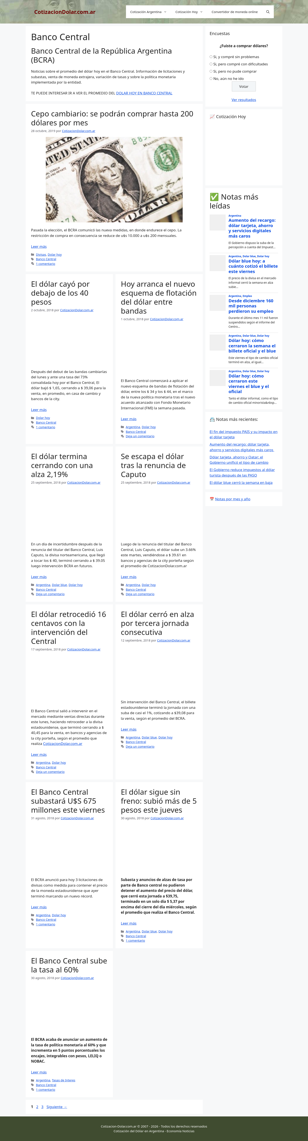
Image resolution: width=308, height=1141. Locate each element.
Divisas (41, 255)
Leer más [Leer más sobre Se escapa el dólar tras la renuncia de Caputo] (128, 576)
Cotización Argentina (150, 11)
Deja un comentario (140, 436)
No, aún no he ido (228, 78)
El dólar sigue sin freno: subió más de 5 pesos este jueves (159, 801)
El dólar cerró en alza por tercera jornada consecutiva (157, 623)
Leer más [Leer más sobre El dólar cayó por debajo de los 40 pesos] (39, 409)
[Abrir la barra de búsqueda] (268, 11)
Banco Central (46, 259)
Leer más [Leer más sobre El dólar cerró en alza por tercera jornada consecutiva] (128, 729)
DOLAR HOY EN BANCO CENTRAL (144, 93)
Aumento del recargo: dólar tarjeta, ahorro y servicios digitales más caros (252, 227)
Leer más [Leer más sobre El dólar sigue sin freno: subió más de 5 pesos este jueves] (128, 923)
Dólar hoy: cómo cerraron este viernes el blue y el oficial (249, 383)
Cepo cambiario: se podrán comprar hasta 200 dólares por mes (112, 118)
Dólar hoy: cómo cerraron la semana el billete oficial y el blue (252, 345)
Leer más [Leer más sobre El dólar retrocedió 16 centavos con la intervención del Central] (39, 754)
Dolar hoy (55, 255)
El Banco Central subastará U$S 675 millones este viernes (68, 801)
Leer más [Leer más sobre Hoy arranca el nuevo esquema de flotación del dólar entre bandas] (128, 418)
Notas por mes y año (232, 498)
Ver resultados (244, 99)
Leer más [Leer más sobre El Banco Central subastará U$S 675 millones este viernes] (39, 907)
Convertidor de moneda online (235, 12)
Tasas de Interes (63, 1080)
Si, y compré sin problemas (236, 56)
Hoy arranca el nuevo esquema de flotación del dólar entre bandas (159, 297)
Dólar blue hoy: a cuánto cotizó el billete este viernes (253, 266)
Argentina (133, 427)
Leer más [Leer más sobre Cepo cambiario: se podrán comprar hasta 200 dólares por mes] (39, 246)
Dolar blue (59, 585)
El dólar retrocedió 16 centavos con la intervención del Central (68, 627)
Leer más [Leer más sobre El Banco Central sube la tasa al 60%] (39, 1072)
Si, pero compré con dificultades (240, 64)
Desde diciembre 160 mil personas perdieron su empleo (251, 306)
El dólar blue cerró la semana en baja (241, 482)
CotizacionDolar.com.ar (64, 11)
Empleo (247, 296)
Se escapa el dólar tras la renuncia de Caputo (153, 465)
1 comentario (45, 264)
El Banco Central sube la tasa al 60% (69, 965)
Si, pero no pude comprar (235, 71)
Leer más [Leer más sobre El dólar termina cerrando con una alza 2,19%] (39, 576)
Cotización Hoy (191, 11)
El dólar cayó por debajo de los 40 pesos (60, 293)
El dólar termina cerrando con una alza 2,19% (62, 465)
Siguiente (56, 1106)
